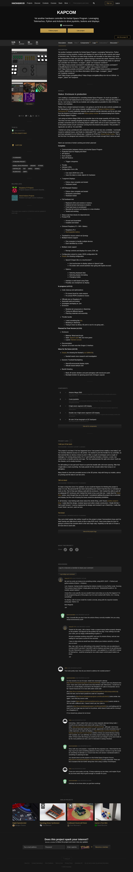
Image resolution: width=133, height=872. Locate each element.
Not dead (62, 513)
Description (62, 43)
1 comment (82, 447)
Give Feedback (49, 863)
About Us (26, 863)
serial (30, 168)
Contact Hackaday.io (37, 863)
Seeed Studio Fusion (108, 134)
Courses (53, 3)
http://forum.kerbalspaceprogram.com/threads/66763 (85, 759)
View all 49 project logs (89, 531)
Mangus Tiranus (19, 825)
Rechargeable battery (73, 232)
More (68, 3)
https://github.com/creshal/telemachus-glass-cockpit (92, 701)
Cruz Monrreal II (74, 825)
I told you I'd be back (66, 444)
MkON (91, 352)
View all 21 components (90, 426)
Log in (118, 3)
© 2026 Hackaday (66, 867)
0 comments (82, 483)
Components (86, 43)
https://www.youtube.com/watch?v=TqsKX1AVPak (87, 727)
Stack (60, 3)
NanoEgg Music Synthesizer (51, 823)
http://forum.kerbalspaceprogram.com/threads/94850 (90, 706)
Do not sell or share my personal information (97, 863)
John (66, 668)
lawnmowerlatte (66, 25)
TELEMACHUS (17, 171)
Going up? (66, 859)
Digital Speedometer (20, 823)
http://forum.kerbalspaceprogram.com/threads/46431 (92, 696)
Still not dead (63, 480)
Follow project (53, 30)
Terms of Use (59, 863)
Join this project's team (19, 133)
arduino (33, 165)
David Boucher (101, 825)
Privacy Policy (69, 863)
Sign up (109, 3)
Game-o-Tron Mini (102, 823)
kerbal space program (20, 165)
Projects (29, 3)
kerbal (37, 168)
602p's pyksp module (91, 113)
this (81, 320)
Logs (95, 43)
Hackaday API (78, 863)
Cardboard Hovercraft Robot (79, 823)
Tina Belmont (45, 825)
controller (17, 168)
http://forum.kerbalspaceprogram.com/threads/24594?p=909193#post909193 (94, 691)
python (40, 165)
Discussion (114, 43)
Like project (81, 30)
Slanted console (76, 340)
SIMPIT (25, 171)
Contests (45, 3)
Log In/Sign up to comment (67, 574)
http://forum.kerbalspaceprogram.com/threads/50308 (83, 683)
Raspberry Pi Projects (26, 188)
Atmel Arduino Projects (26, 196)
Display (64, 256)
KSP (24, 168)
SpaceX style (74, 337)
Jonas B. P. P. (68, 578)
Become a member (50, 843)
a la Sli (86, 352)
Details (70, 43)
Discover (37, 3)
